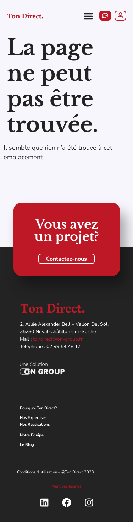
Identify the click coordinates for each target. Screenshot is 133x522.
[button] (88, 16)
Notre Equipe (32, 435)
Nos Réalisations (35, 424)
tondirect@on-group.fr (58, 339)
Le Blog (27, 444)
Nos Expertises (33, 417)
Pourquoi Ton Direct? (38, 408)
